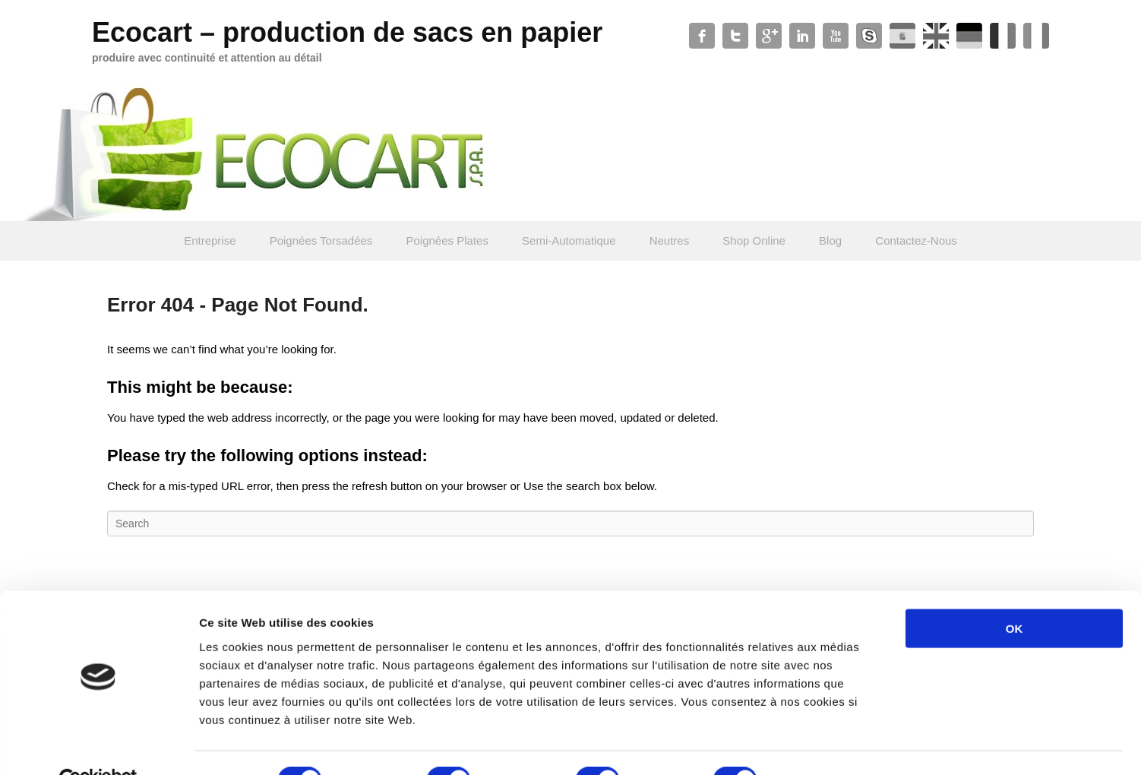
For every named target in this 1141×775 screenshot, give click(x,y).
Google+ (769, 36)
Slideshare (936, 36)
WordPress (902, 36)
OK (1014, 593)
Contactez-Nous (916, 240)
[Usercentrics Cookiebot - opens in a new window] (98, 745)
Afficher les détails (836, 745)
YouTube (836, 36)
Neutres (670, 240)
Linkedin (802, 36)
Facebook (702, 36)
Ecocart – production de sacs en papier (347, 32)
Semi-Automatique (568, 240)
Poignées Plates (447, 240)
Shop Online (753, 240)
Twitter (735, 36)
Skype (869, 36)
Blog (830, 240)
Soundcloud (969, 36)
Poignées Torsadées (321, 240)
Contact (1003, 36)
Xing (1036, 36)
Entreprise (209, 240)
